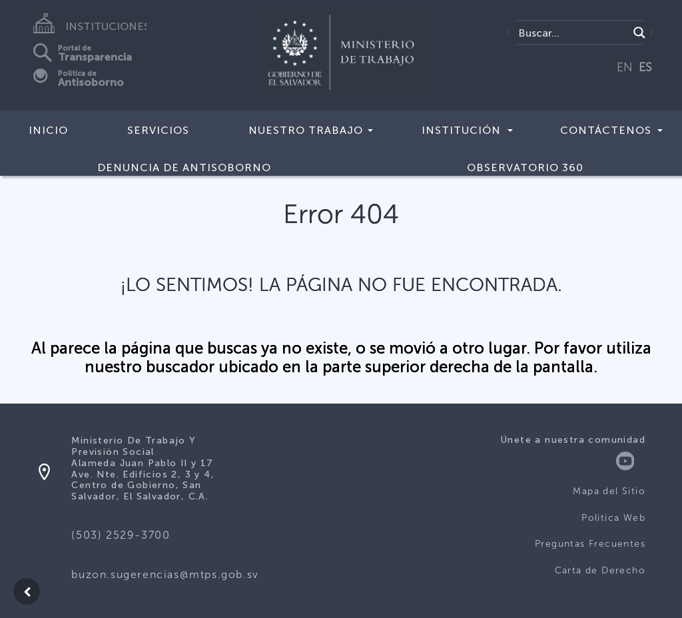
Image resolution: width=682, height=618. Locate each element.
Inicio (48, 130)
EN (625, 67)
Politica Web (613, 517)
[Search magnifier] (639, 32)
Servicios (158, 130)
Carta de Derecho (600, 570)
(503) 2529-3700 (120, 535)
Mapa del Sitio (609, 491)
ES (645, 67)
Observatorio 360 (525, 167)
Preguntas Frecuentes (590, 543)
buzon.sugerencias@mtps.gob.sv (164, 574)
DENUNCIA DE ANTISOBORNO (184, 167)
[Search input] (571, 32)
